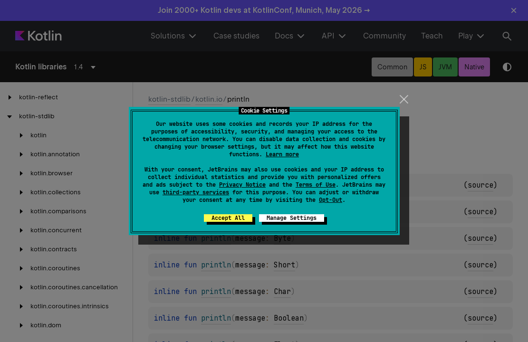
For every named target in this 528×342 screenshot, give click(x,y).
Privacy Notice (242, 185)
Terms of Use (316, 185)
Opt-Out (330, 200)
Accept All (228, 218)
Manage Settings (292, 218)
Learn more (282, 154)
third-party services (196, 192)
